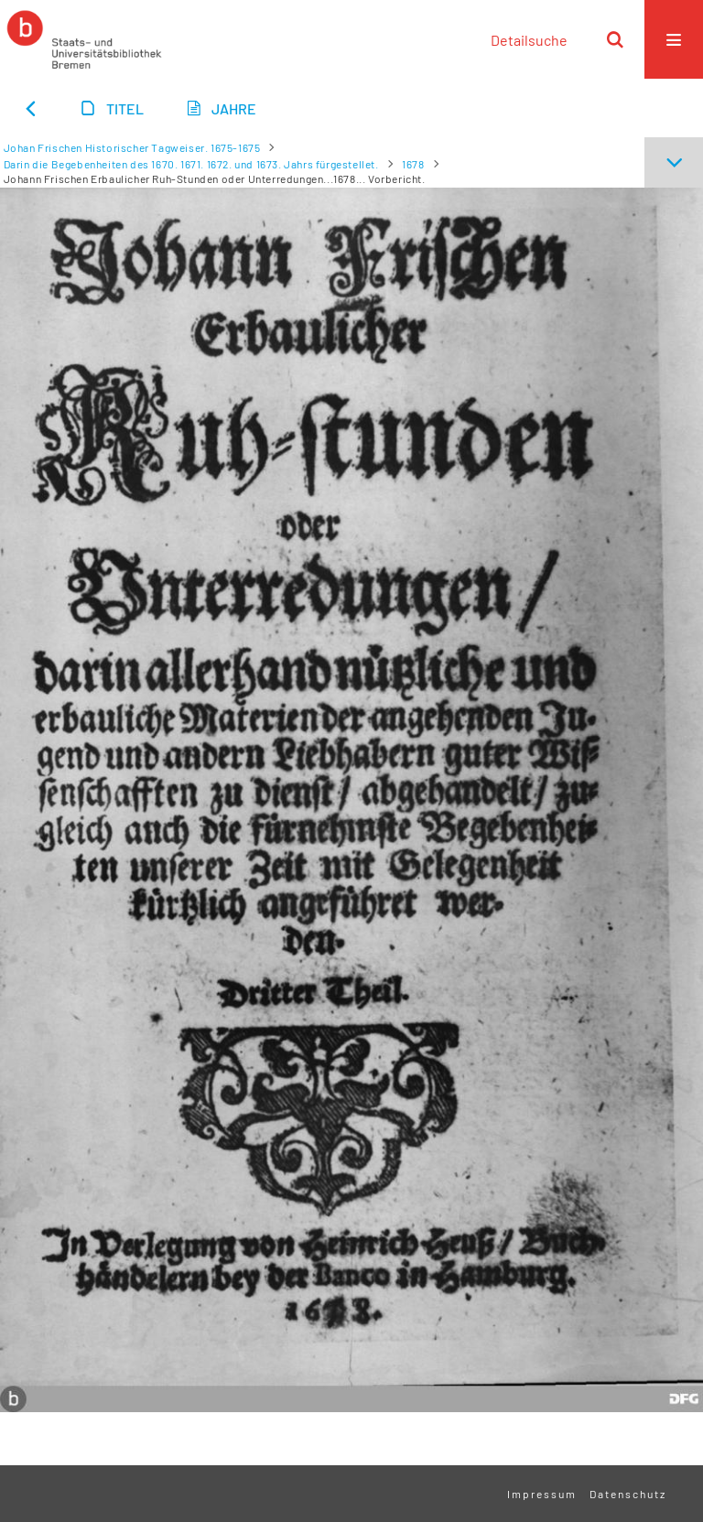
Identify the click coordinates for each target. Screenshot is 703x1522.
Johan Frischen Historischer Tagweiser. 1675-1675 (132, 147)
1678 (413, 163)
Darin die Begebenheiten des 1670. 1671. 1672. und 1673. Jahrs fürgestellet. (191, 163)
